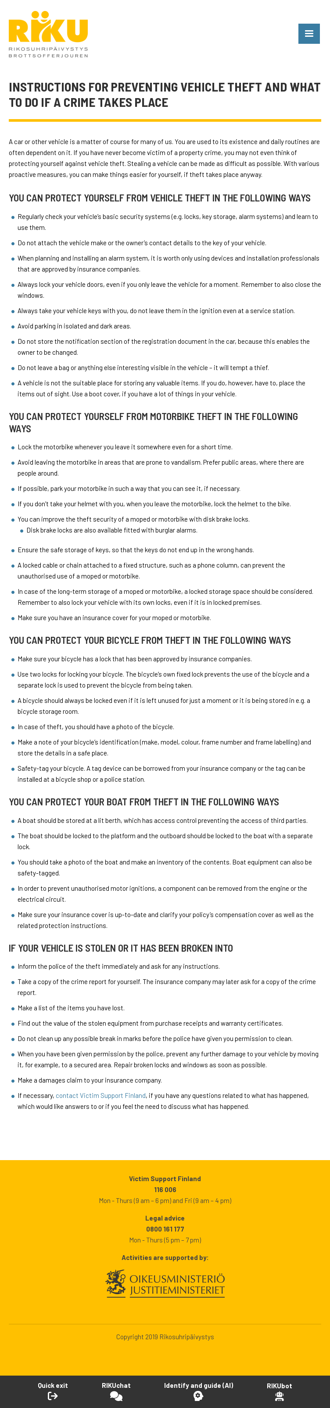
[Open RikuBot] (279, 1391)
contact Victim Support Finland (101, 1095)
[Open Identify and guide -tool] (198, 1391)
